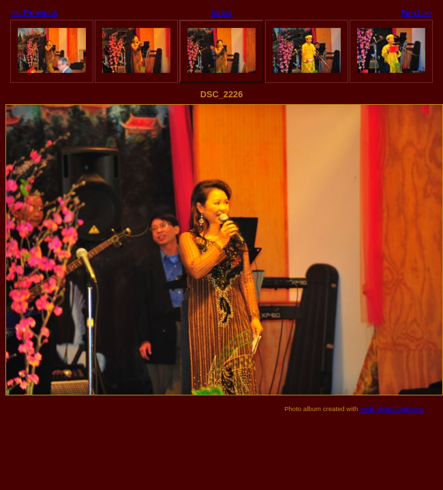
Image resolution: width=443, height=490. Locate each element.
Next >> (416, 12)
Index (221, 12)
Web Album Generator (392, 408)
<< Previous (34, 12)
